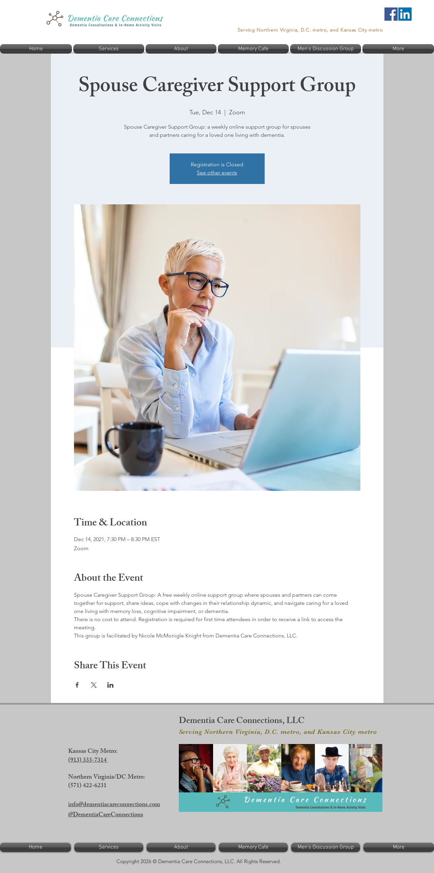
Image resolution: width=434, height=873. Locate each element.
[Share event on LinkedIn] (110, 685)
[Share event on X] (94, 685)
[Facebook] (391, 14)
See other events (217, 172)
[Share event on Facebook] (77, 685)
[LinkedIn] (405, 14)
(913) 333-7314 (88, 760)
